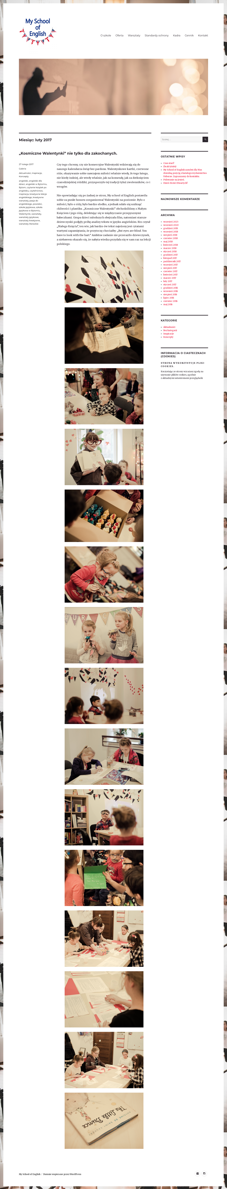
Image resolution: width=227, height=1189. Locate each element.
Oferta (120, 35)
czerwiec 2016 (170, 301)
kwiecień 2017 (170, 274)
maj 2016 (167, 304)
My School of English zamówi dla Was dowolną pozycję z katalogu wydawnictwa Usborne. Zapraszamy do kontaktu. (185, 173)
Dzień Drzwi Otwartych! (175, 183)
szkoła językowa (27, 207)
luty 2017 (167, 281)
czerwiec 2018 (170, 238)
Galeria (22, 168)
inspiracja (24, 194)
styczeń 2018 (170, 251)
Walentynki (24, 214)
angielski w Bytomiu (36, 184)
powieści (37, 204)
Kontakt (203, 35)
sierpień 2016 (170, 294)
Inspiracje (37, 173)
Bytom (22, 187)
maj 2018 (168, 241)
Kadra (176, 35)
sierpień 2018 (170, 235)
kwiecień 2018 (170, 245)
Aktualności (25, 173)
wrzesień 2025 (170, 221)
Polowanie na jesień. (174, 179)
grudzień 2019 (170, 228)
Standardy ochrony (157, 35)
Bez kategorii (170, 330)
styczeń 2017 (169, 284)
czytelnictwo (36, 190)
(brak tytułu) (169, 166)
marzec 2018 (169, 248)
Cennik (189, 35)
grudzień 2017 (170, 255)
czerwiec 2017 (170, 271)
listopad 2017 (170, 258)
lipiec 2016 (168, 298)
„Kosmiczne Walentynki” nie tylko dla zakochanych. (68, 153)
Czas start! (168, 163)
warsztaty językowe (28, 217)
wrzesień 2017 (170, 264)
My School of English (29, 1174)
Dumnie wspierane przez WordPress (62, 1174)
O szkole (106, 35)
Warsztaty (134, 35)
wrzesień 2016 (170, 291)
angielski (23, 181)
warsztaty (36, 214)
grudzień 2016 (170, 288)
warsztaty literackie (28, 223)
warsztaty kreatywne (29, 220)
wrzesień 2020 (171, 225)
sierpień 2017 (170, 268)
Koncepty (24, 176)
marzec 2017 (169, 278)
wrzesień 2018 (170, 231)
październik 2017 (172, 261)
